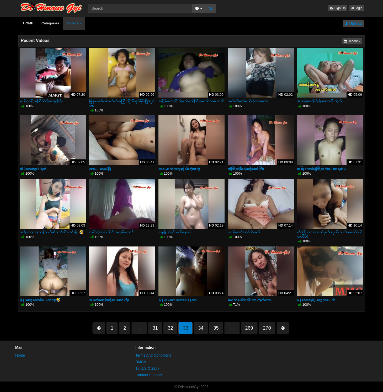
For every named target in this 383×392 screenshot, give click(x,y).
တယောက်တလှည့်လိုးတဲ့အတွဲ (179, 169)
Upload (353, 23)
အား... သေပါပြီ (100, 169)
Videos (74, 23)
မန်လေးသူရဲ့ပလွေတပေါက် (316, 300)
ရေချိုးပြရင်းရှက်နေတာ (175, 232)
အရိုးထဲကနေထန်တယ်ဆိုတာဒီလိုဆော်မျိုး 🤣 (52, 232)
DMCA (140, 362)
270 (267, 328)
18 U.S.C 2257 (147, 368)
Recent (353, 41)
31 (155, 328)
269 (249, 328)
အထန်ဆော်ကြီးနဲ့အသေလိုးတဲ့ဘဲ (319, 101)
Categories (50, 23)
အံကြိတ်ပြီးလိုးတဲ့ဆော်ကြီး (246, 169)
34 (200, 328)
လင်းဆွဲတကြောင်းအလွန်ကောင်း (112, 232)
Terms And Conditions (153, 355)
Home (20, 355)
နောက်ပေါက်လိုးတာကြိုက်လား (249, 300)
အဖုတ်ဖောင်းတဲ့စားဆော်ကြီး (109, 300)
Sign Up (337, 8)
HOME (28, 23)
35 (216, 328)
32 (170, 328)
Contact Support (148, 375)
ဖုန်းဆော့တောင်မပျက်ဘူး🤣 (40, 300)
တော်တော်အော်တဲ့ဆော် (244, 232)
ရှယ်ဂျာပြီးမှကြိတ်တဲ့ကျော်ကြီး (41, 101)
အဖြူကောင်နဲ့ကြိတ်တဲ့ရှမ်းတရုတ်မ (321, 169)
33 (185, 328)
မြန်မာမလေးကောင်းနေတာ (177, 300)
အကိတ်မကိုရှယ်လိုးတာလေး (248, 101)
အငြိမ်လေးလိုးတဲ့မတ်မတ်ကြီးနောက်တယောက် (191, 101)
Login (356, 8)
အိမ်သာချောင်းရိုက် (33, 169)
